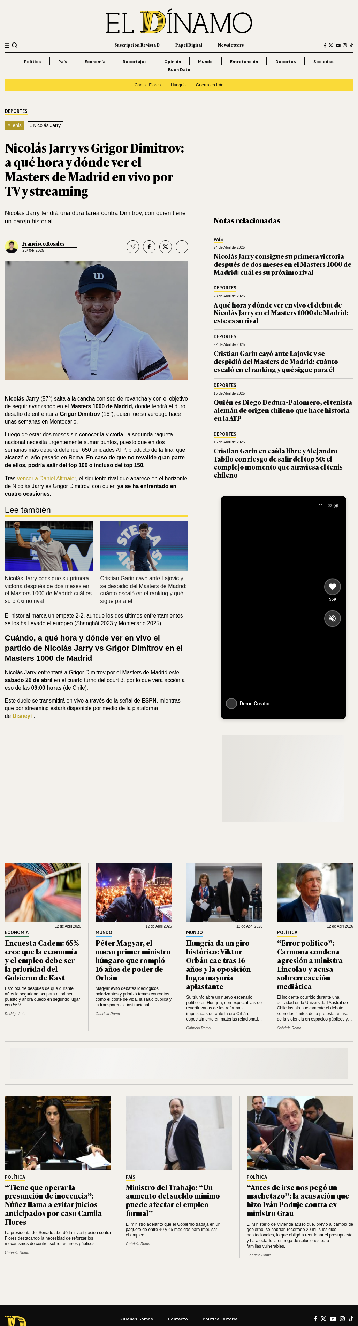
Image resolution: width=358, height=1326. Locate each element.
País (62, 61)
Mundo (205, 61)
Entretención (244, 61)
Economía (95, 61)
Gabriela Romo (108, 1014)
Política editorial (221, 1318)
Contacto (178, 1318)
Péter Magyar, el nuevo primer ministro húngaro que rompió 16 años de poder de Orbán (133, 960)
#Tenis (15, 125)
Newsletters (231, 45)
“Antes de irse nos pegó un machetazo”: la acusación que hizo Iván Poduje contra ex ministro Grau (298, 1199)
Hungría (178, 85)
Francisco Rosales (43, 243)
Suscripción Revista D (137, 45)
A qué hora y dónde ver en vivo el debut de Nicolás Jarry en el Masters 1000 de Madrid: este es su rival (281, 313)
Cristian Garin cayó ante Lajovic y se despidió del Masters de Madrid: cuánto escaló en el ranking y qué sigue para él (276, 361)
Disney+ (23, 716)
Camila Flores (148, 85)
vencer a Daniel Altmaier (46, 478)
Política (32, 61)
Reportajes (135, 61)
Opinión (172, 61)
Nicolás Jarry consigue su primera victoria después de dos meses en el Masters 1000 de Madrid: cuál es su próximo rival (282, 264)
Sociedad (323, 61)
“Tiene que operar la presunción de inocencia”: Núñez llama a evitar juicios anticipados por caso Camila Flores (53, 1204)
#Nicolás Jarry (45, 125)
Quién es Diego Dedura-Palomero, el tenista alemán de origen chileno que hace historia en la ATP (283, 410)
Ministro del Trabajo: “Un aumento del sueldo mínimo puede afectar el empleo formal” (173, 1199)
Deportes (285, 61)
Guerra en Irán (209, 85)
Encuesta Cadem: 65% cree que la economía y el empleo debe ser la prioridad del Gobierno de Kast (42, 960)
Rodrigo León (15, 1014)
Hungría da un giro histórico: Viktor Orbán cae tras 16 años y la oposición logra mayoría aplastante (218, 964)
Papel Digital (188, 45)
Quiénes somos (136, 1318)
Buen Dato (179, 69)
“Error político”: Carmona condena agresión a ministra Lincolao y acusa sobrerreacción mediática (310, 964)
